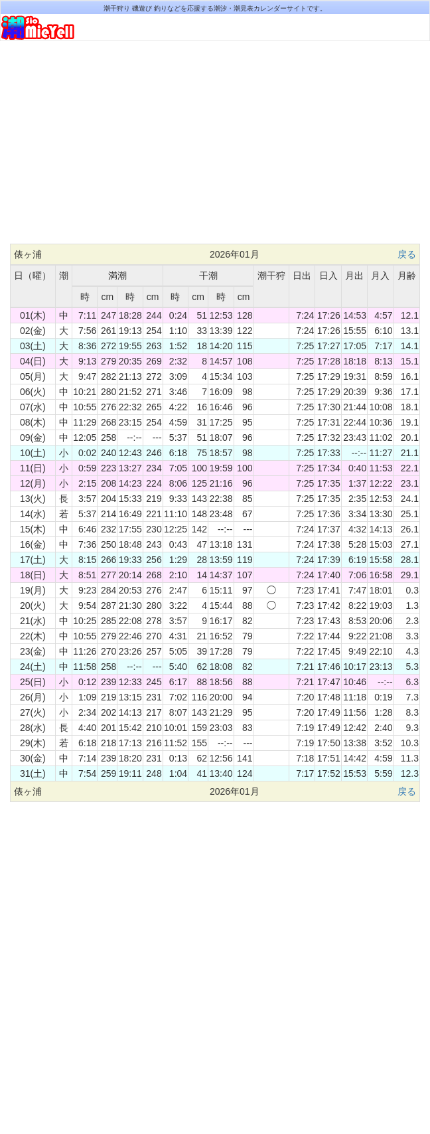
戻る (406, 254)
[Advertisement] (215, 147)
